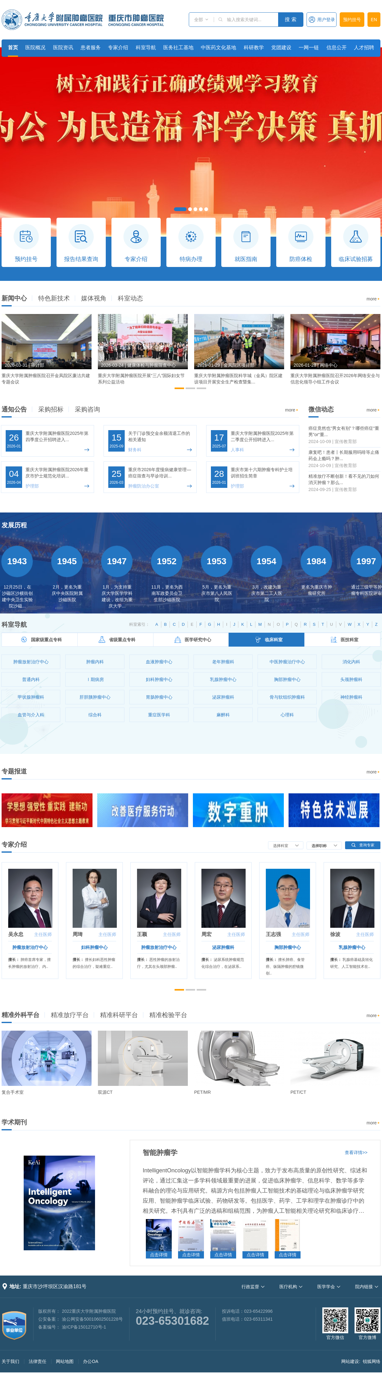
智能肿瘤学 (160, 1153)
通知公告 (14, 409)
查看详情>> (356, 1152)
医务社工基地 (178, 47)
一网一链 (309, 47)
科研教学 (254, 47)
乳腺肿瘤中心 (352, 947)
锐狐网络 (371, 1361)
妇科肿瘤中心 (94, 947)
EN (374, 19)
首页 (13, 47)
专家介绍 (118, 47)
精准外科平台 (20, 1015)
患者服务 (91, 47)
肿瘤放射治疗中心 (30, 947)
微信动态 (321, 409)
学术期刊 (14, 1122)
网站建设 (350, 1361)
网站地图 (65, 1361)
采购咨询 (87, 409)
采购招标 (50, 409)
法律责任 (37, 1361)
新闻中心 (14, 298)
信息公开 (336, 47)
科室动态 (130, 298)
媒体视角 (93, 298)
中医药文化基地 (218, 47)
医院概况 (35, 47)
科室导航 (146, 47)
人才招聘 (364, 47)
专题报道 (14, 771)
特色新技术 (54, 298)
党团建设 (281, 47)
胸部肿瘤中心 (287, 947)
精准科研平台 (119, 1015)
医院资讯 (63, 47)
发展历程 (14, 525)
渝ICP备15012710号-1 (84, 1327)
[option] (47, 352)
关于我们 (10, 1361)
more (373, 299)
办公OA (90, 1361)
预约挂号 (352, 19)
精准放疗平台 (70, 1015)
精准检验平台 (168, 1015)
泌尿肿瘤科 (223, 947)
